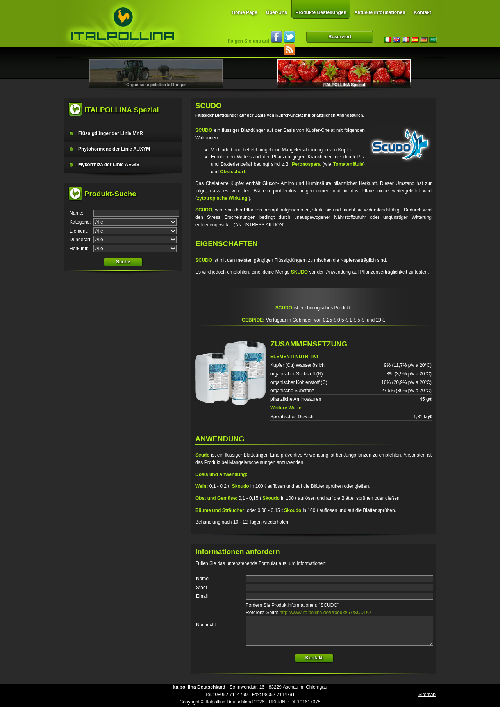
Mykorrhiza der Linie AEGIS (108, 164)
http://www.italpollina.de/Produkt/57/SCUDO (325, 612)
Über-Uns (276, 12)
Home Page (244, 12)
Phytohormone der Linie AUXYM (114, 149)
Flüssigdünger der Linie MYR (110, 133)
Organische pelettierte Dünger (156, 84)
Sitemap (427, 694)
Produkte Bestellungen (320, 12)
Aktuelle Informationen (379, 12)
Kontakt (422, 12)
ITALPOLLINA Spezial (344, 84)
